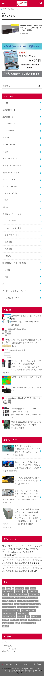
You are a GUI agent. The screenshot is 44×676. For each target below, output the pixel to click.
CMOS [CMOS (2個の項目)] (33, 588)
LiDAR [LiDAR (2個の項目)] (31, 591)
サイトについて (8, 664)
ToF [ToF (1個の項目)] (36, 591)
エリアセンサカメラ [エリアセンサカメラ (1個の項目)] (9, 601)
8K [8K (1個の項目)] (3, 588)
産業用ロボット (9, 110)
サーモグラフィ (11, 221)
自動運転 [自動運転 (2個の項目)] (38, 620)
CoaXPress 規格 (18, 350)
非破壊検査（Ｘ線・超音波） (14, 263)
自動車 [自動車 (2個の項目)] (31, 620)
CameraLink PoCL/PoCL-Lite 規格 (25, 398)
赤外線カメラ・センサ (11, 214)
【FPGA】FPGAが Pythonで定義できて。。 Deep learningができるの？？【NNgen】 (20, 552)
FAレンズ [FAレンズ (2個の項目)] (19, 591)
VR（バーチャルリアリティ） (15, 291)
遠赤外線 (8, 242)
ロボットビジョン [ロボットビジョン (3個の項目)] (23, 613)
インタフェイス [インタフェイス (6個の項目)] (34, 594)
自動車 (5, 207)
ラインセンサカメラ (13, 165)
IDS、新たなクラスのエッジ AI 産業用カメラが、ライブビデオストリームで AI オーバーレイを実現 (21, 450)
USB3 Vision (10, 144)
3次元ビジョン (8, 179)
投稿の (7, 645)
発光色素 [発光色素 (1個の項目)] (24, 620)
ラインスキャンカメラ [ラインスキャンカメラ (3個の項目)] (29, 610)
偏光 (6, 151)
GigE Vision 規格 (18, 329)
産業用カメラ (8, 117)
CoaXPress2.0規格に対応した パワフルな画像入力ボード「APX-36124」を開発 (26, 425)
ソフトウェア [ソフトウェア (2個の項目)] (19, 604)
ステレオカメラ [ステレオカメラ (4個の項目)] (33, 601)
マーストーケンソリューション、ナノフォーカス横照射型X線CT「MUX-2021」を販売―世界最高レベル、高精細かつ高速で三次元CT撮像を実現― (22, 367)
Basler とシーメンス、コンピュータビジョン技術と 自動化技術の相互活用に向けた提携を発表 (21, 466)
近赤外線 (8, 249)
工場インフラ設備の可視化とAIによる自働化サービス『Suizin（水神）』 (26, 343)
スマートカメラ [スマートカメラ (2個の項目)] (7, 604)
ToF (6, 200)
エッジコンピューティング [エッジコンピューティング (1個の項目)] (28, 598)
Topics (5, 103)
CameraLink (10, 124)
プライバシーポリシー (23, 664)
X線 (6, 277)
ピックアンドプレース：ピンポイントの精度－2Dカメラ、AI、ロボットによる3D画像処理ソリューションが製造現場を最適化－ (21, 496)
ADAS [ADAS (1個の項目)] (8, 588)
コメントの (9, 648)
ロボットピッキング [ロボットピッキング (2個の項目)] (9, 617)
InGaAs (8, 256)
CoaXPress (9, 131)
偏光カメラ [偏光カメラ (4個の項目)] (20, 617)
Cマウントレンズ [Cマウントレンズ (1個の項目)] (8, 591)
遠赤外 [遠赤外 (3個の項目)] (17, 623)
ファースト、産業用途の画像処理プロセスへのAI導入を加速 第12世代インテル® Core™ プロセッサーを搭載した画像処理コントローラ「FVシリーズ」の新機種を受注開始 (20, 518)
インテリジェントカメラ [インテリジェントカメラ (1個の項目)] (10, 598)
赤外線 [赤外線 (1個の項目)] (5, 623)
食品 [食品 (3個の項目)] (33, 623)
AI (3, 284)
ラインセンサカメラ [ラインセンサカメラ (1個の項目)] (9, 613)
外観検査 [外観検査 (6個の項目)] (5, 620)
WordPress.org (8, 651)
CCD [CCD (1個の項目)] (27, 588)
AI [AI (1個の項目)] (13, 588)
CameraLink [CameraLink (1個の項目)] (19, 588)
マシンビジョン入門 (10, 298)
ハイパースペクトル (13, 228)
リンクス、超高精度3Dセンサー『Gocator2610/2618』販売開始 (21, 480)
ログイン (5, 642)
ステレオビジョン (12, 193)
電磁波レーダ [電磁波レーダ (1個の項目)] (26, 623)
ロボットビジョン (12, 186)
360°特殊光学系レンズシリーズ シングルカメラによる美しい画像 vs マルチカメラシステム (26, 412)
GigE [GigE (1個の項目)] (25, 591)
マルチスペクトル (12, 235)
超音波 (7, 270)
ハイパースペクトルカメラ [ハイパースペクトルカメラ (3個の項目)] (11, 610)
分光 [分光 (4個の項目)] (28, 617)
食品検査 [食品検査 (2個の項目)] (5, 626)
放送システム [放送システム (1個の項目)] (14, 620)
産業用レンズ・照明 (10, 172)
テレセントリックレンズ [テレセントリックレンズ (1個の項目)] (33, 604)
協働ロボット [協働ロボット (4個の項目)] (35, 617)
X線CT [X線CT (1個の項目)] (12, 594)
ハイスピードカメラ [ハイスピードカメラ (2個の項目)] (31, 607)
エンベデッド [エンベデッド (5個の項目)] (21, 601)
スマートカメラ (11, 158)
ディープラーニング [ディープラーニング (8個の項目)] (9, 607)
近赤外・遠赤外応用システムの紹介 (26, 377)
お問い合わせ (37, 664)
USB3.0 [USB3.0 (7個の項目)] (5, 594)
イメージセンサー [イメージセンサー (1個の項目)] (21, 594)
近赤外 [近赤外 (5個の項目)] (11, 623)
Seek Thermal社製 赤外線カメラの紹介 (26, 389)
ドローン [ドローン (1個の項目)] (20, 607)
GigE (7, 137)
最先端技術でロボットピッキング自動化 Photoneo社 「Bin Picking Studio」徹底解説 (26, 320)
